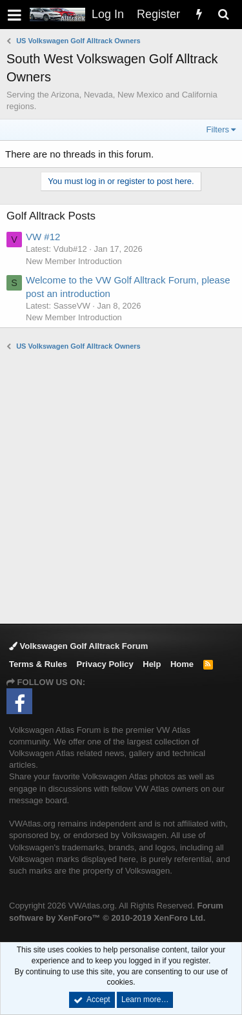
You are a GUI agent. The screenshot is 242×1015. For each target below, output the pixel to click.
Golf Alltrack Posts (51, 216)
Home (182, 664)
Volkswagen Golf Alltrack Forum (78, 646)
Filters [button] (218, 129)
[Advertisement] (121, 486)
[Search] (223, 14)
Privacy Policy (105, 664)
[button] (14, 14)
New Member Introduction (74, 261)
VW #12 (43, 236)
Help (152, 664)
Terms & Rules (38, 664)
